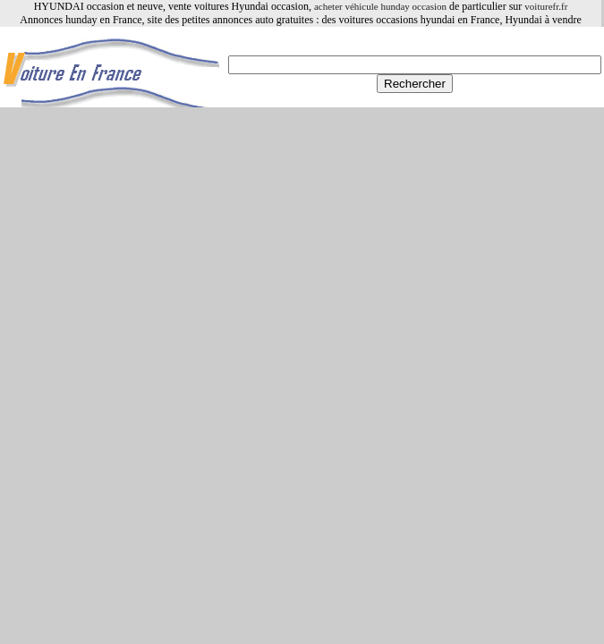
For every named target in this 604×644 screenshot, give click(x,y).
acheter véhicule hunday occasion (380, 6)
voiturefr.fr (545, 6)
